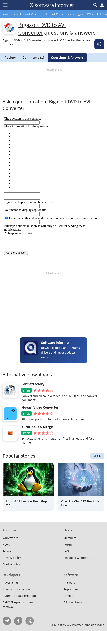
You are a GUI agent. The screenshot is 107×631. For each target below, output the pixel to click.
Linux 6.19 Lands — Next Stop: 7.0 (27, 503)
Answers (67, 57)
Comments (33, 57)
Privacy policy (12, 558)
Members (70, 538)
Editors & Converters (57, 14)
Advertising (10, 582)
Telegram (7, 621)
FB (18, 621)
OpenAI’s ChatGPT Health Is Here (80, 503)
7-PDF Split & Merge (37, 427)
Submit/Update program (19, 596)
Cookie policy (12, 564)
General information (16, 589)
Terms (7, 551)
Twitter (29, 621)
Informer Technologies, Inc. (88, 625)
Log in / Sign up (102, 5)
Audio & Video (29, 14)
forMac (68, 596)
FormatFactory (32, 384)
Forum (68, 544)
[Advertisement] (53, 83)
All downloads (73, 602)
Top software (72, 589)
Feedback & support (77, 558)
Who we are (10, 538)
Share (99, 44)
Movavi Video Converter (39, 407)
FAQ (66, 551)
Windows (9, 14)
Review (10, 57)
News (6, 544)
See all (97, 455)
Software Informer (55, 342)
